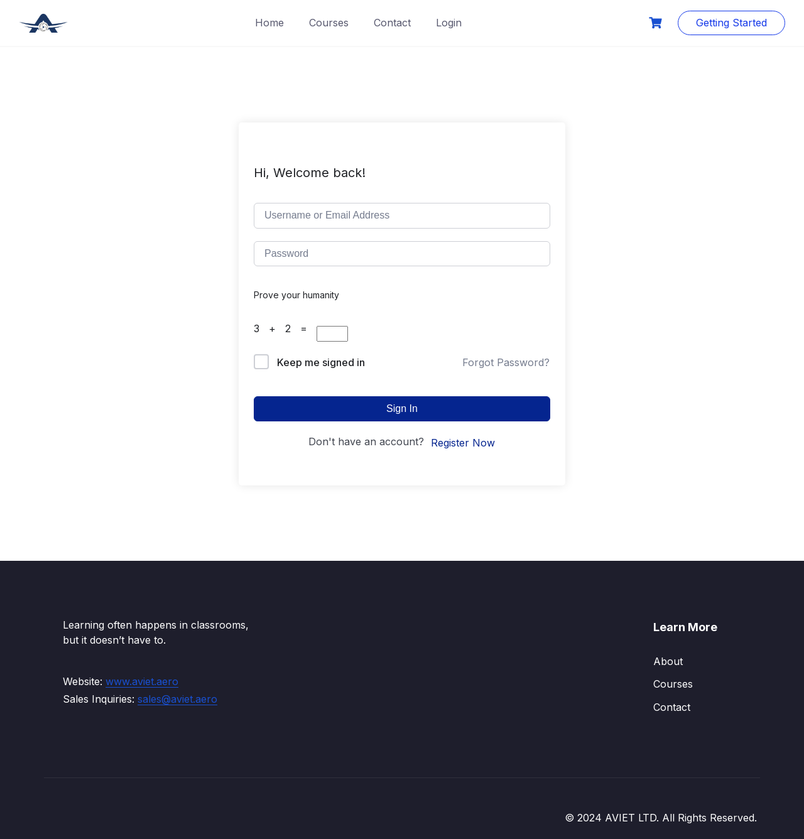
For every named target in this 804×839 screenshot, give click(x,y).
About (668, 661)
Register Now (463, 442)
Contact (392, 22)
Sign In (402, 408)
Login (449, 22)
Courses (329, 22)
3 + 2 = (285, 328)
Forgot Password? (506, 362)
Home (269, 22)
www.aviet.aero (142, 681)
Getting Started (731, 22)
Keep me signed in (321, 362)
